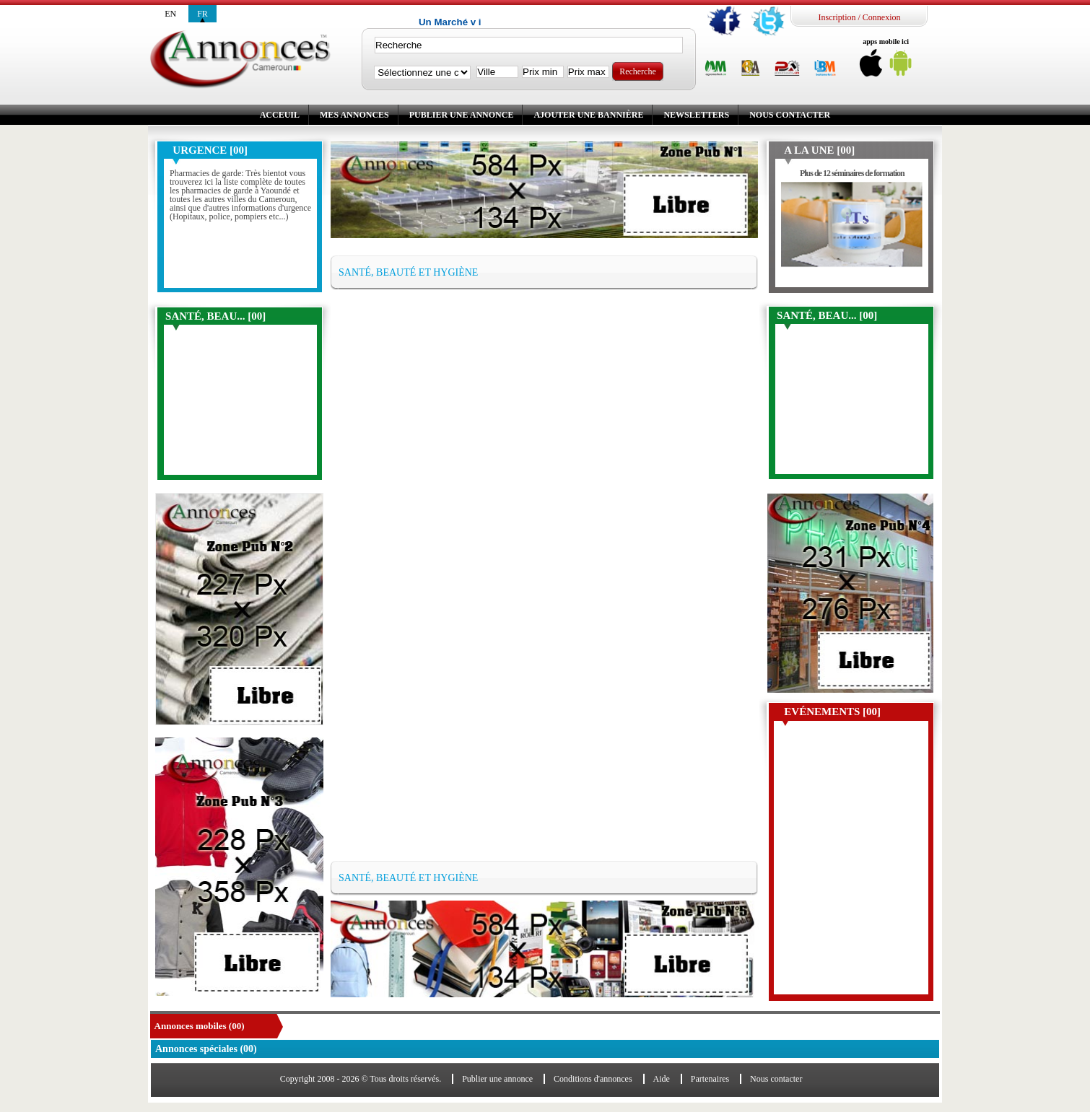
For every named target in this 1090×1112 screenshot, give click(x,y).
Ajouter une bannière (588, 115)
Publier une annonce (461, 115)
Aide (661, 1079)
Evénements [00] (832, 711)
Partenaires (710, 1079)
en (170, 14)
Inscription (836, 17)
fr (202, 14)
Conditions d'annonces (593, 1079)
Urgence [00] (210, 150)
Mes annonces (354, 115)
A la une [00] (819, 150)
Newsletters (696, 115)
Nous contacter (789, 115)
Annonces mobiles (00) (199, 1025)
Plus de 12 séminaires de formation (852, 173)
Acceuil (280, 115)
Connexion (882, 17)
